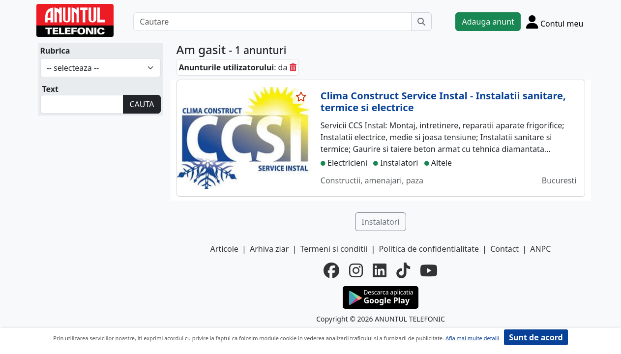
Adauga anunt (488, 21)
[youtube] (429, 270)
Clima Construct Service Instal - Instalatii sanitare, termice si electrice (443, 101)
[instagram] (356, 270)
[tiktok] (403, 270)
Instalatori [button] (380, 221)
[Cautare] (272, 21)
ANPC (540, 248)
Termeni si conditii (333, 248)
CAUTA (141, 104)
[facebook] (331, 270)
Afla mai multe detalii (472, 338)
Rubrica (55, 50)
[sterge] (293, 67)
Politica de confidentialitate (429, 248)
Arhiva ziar (269, 248)
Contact (504, 248)
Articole (224, 248)
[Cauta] (421, 21)
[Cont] (555, 21)
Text (50, 89)
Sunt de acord (535, 337)
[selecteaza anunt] (301, 96)
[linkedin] (379, 270)
